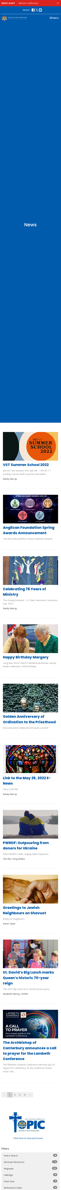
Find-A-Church (30, 1155)
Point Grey (30, 1181)
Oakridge (30, 1174)
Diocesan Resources (30, 1161)
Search (26, 10)
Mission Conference (28, 3)
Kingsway (30, 1168)
